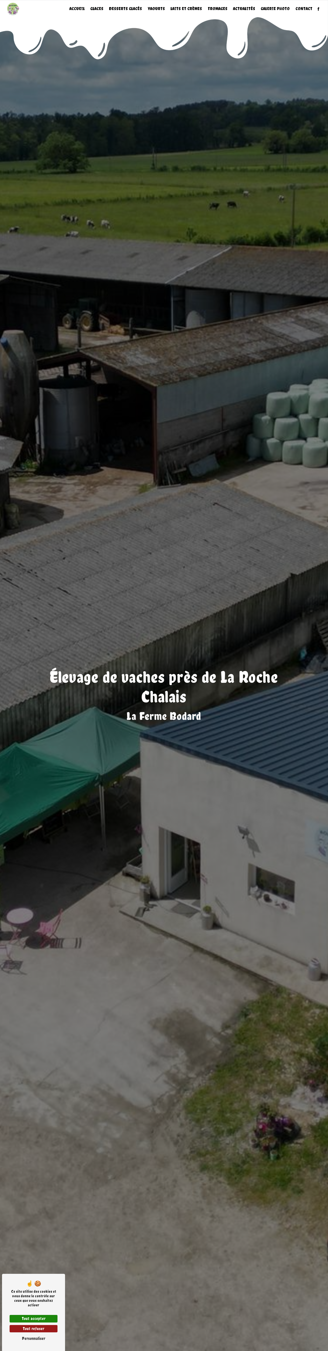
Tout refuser (33, 1328)
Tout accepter (34, 1318)
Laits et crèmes (186, 8)
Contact (303, 8)
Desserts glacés (125, 8)
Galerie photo (275, 8)
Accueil (77, 8)
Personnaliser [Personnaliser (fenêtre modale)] (33, 1338)
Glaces (96, 8)
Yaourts (156, 8)
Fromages (217, 8)
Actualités (244, 8)
